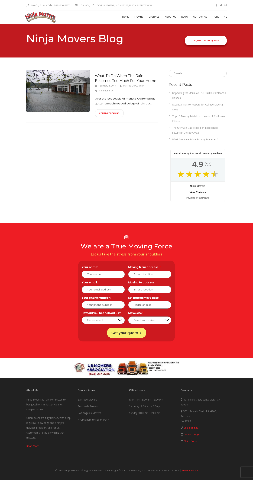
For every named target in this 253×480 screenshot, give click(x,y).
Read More (32, 446)
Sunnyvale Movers (88, 406)
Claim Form (190, 441)
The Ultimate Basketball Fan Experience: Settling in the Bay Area (195, 130)
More (215, 16)
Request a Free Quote (206, 40)
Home (125, 16)
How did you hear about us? (102, 313)
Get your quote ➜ (126, 332)
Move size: (136, 313)
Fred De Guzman (135, 85)
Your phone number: (97, 298)
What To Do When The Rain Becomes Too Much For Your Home (125, 78)
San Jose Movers (87, 399)
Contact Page (191, 434)
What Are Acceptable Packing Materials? (195, 139)
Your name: (91, 267)
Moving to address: (142, 282)
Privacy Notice (190, 470)
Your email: (90, 282)
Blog (184, 16)
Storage (154, 16)
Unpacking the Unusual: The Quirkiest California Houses (199, 95)
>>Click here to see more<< (93, 419)
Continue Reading (109, 113)
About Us (170, 16)
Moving (139, 16)
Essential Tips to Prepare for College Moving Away (197, 107)
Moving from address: (144, 267)
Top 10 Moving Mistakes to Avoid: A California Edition (198, 118)
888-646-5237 (192, 427)
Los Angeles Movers (89, 413)
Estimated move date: (144, 298)
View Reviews (198, 192)
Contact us (200, 16)
